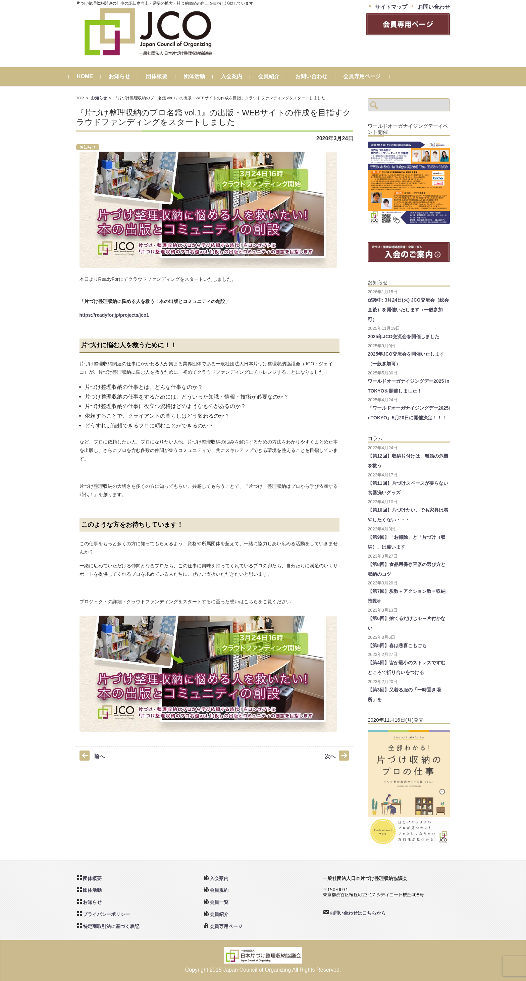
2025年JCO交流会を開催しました (403, 336)
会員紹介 (275, 76)
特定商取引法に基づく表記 (111, 926)
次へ (330, 756)
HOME (92, 76)
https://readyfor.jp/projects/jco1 (114, 315)
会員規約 (219, 890)
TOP (80, 98)
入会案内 (238, 76)
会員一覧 (219, 902)
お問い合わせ (318, 76)
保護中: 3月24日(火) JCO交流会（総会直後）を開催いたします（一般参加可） (408, 309)
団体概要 (164, 76)
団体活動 (201, 76)
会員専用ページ (369, 76)
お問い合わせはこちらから (357, 913)
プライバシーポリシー (106, 914)
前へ (99, 756)
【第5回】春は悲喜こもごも (397, 645)
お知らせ (127, 76)
